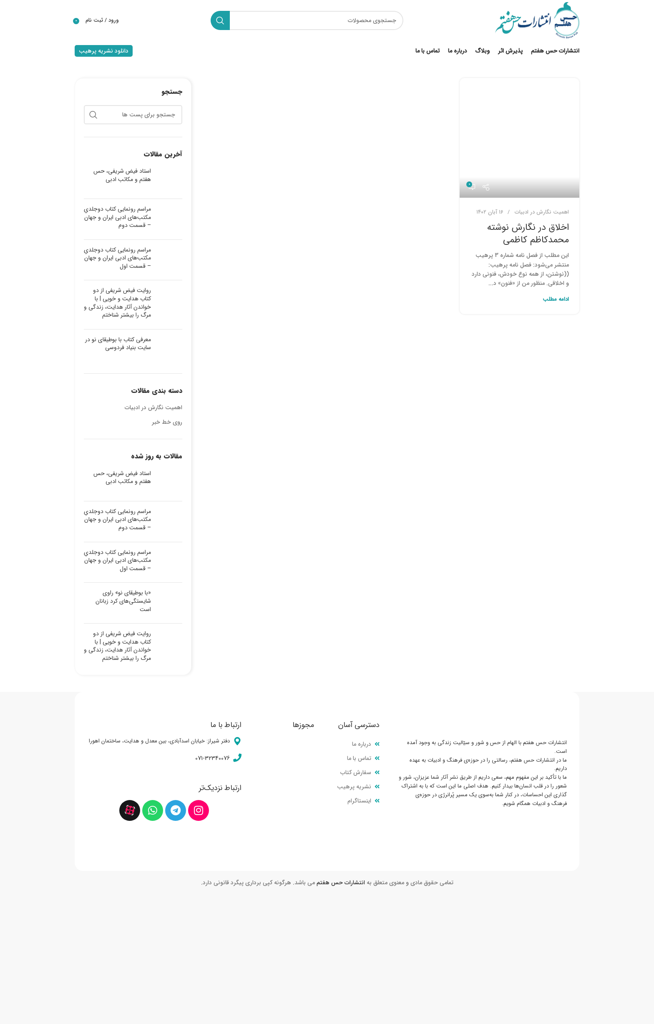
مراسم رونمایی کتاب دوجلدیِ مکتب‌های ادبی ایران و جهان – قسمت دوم (117, 220)
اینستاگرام (359, 803)
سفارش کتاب (355, 775)
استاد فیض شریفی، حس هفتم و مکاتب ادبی (122, 178)
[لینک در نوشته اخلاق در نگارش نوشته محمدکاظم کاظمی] (519, 141)
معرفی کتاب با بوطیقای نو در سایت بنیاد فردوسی (118, 346)
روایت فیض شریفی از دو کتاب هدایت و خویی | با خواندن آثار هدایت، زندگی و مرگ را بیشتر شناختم (117, 305)
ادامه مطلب (556, 302)
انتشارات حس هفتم (341, 885)
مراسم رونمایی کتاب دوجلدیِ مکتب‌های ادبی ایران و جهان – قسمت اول (117, 261)
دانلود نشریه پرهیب (103, 53)
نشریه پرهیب (354, 789)
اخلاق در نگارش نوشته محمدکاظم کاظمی (528, 236)
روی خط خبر (167, 425)
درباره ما (361, 746)
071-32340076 (212, 761)
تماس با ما (359, 761)
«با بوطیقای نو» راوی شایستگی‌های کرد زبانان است (123, 603)
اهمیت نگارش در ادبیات (542, 215)
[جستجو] (304, 21)
